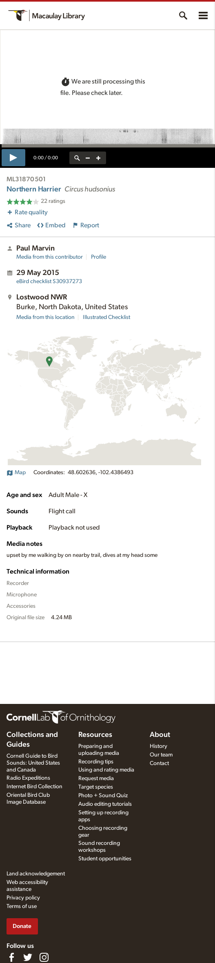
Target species (95, 787)
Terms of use (22, 906)
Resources (95, 735)
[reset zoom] (77, 158)
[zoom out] (87, 158)
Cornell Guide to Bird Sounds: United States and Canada (33, 763)
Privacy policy (23, 898)
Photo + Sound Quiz (103, 795)
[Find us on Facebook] (11, 957)
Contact (159, 763)
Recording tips (95, 762)
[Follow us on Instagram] (44, 957)
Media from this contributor (49, 257)
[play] (13, 157)
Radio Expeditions (28, 778)
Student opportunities (104, 859)
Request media (96, 778)
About (160, 735)
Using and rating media (106, 770)
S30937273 (49, 281)
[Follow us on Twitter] (28, 957)
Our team (161, 755)
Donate (22, 926)
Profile (98, 257)
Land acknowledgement (36, 874)
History (158, 746)
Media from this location (45, 317)
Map (16, 472)
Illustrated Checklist (106, 317)
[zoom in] (98, 158)
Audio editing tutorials (105, 804)
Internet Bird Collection (34, 786)
